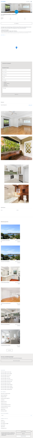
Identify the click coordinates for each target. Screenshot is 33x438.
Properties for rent (4, 403)
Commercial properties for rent (5, 406)
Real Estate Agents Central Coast (6, 372)
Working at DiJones (4, 411)
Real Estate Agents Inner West (5, 378)
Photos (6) (17, 23)
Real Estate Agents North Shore (6, 383)
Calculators (2, 400)
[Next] (32, 8)
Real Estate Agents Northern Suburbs (6, 386)
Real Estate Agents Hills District (6, 375)
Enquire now (16, 94)
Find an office (3, 425)
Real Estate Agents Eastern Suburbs (6, 373)
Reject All (23, 433)
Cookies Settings (23, 431)
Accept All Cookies (23, 436)
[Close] (32, 432)
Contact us (2, 420)
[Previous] (1, 8)
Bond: (2, 210)
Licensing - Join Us (3, 428)
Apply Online (3, 426)
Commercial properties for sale (5, 404)
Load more (9, 350)
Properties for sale (4, 401)
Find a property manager (4, 423)
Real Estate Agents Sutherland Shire (6, 389)
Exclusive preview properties (5, 398)
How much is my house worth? (5, 393)
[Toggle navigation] (31, 1)
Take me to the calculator (16, 360)
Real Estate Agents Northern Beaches (6, 384)
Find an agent (3, 422)
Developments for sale (4, 407)
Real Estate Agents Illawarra (5, 376)
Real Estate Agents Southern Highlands (7, 387)
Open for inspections (4, 395)
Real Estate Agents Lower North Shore (7, 380)
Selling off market (3, 396)
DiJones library (3, 409)
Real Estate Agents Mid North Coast (6, 381)
